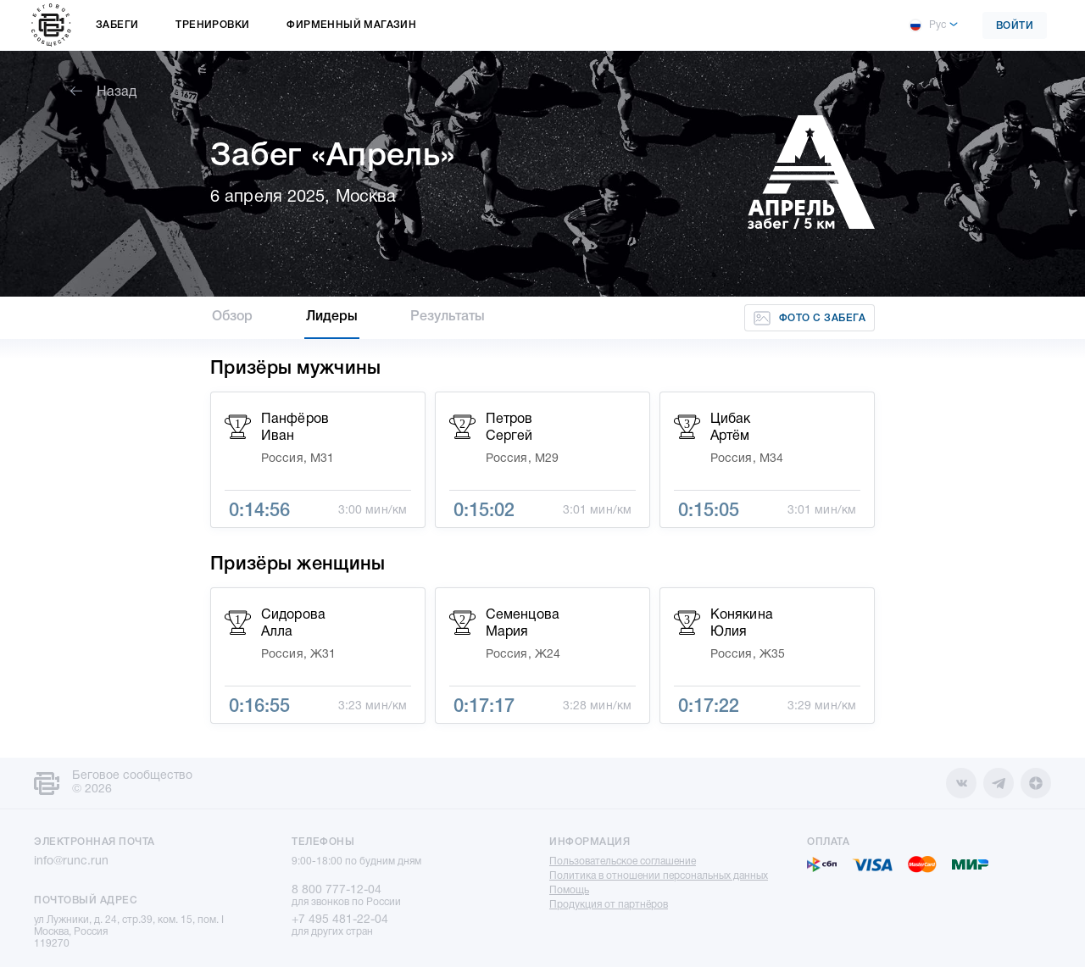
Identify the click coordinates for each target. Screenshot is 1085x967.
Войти (1015, 26)
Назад (103, 92)
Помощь (569, 890)
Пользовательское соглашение (622, 861)
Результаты (447, 317)
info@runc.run (71, 861)
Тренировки (212, 25)
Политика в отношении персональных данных (658, 876)
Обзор (232, 317)
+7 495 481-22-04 (340, 919)
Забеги (117, 25)
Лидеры (332, 317)
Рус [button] (927, 25)
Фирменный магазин (351, 25)
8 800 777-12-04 (336, 890)
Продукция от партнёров (608, 904)
